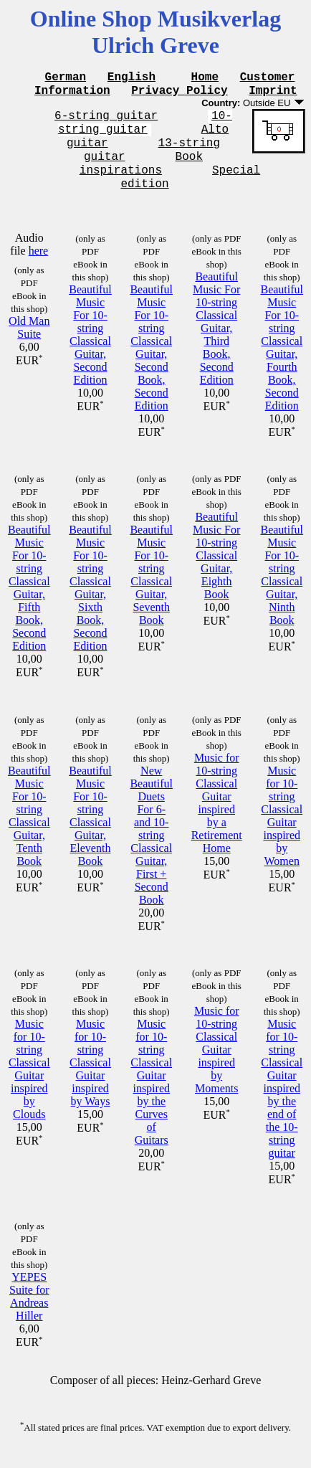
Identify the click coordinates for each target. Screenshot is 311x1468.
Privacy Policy (179, 94)
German (66, 78)
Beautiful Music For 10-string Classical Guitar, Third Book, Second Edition (216, 345)
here (39, 268)
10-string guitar (145, 129)
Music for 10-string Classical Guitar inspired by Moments (216, 1067)
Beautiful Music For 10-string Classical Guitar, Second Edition (90, 351)
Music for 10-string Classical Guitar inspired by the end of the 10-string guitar (281, 1105)
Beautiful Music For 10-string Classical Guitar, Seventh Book (151, 592)
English (131, 78)
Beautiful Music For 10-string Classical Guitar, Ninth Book (281, 592)
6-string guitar (106, 121)
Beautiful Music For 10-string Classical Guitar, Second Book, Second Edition (151, 364)
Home (205, 78)
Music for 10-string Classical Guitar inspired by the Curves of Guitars (151, 1099)
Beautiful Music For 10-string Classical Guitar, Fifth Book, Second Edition (29, 605)
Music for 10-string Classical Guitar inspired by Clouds (29, 1086)
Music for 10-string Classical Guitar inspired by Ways (90, 1079)
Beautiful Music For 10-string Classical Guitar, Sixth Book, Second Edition (90, 605)
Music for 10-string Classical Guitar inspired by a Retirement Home (216, 820)
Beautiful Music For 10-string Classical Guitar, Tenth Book (29, 833)
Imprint (273, 94)
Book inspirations (154, 176)
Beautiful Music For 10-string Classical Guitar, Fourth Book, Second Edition (281, 364)
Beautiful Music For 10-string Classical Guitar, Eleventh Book (90, 833)
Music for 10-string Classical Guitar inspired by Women (281, 833)
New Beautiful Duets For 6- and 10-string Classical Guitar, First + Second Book (151, 852)
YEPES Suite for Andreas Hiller (29, 1313)
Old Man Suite (29, 344)
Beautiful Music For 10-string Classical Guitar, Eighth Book (216, 572)
